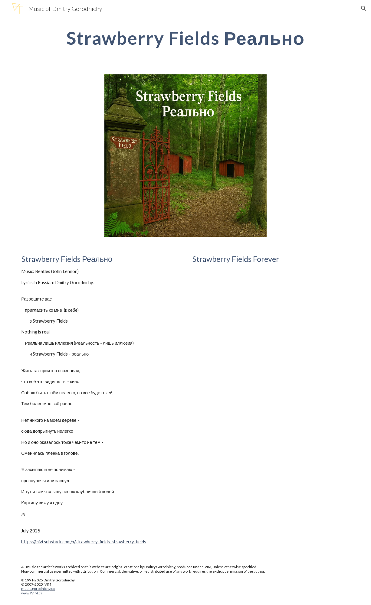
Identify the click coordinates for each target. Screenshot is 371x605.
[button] (363, 8)
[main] (185, 37)
